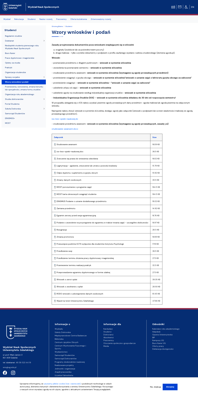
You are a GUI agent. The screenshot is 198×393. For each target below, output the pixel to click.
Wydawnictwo (61, 352)
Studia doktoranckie (14, 99)
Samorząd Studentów (15, 113)
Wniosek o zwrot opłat (67, 279)
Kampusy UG (158, 340)
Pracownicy (108, 340)
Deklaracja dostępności (162, 349)
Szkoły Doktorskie (63, 332)
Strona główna (57, 26)
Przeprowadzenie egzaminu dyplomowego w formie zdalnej (83, 272)
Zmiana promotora (65, 237)
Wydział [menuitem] (7, 19)
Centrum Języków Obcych (66, 342)
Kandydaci (108, 329)
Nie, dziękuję (155, 387)
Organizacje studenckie (15, 72)
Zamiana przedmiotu (66, 208)
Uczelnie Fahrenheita (64, 375)
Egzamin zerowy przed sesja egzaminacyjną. (76, 215)
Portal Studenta (12, 104)
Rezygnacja (62, 229)
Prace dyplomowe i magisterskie (19, 58)
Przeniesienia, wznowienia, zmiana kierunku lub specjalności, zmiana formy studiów (24, 88)
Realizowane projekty (64, 365)
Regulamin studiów (13, 36)
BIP (153, 337)
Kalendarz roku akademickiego (166, 329)
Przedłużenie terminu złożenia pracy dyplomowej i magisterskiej (85, 258)
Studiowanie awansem (67, 144)
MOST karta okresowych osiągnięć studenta (76, 194)
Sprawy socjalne (12, 77)
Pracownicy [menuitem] (61, 19)
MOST (8, 123)
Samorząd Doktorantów (66, 358)
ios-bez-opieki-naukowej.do (65, 119)
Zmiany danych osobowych (69, 180)
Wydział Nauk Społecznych (43, 6)
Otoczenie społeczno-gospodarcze (119, 343)
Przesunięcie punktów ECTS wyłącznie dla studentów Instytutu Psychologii (90, 244)
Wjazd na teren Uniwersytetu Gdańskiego (75, 301)
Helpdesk (156, 332)
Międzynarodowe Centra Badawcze (71, 335)
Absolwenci (108, 337)
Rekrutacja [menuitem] (19, 19)
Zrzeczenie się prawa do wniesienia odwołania (77, 158)
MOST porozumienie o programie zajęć (74, 187)
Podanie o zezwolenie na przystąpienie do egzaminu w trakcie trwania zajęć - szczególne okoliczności (102, 222)
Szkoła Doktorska (13, 108)
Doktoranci (108, 334)
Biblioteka (59, 339)
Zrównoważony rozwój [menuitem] (101, 19)
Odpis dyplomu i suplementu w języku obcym (77, 173)
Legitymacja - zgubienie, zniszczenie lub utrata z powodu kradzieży (87, 166)
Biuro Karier (10, 53)
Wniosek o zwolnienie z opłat (70, 286)
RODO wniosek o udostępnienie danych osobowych (80, 293)
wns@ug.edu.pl (9, 367)
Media (106, 346)
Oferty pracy (158, 346)
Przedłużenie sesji (64, 251)
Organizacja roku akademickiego (19, 94)
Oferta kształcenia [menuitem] (78, 19)
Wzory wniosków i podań (17, 82)
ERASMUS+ (10, 118)
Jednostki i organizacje (65, 368)
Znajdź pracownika (63, 372)
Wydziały (59, 329)
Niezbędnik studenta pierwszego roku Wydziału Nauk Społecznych (22, 47)
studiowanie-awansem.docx (65, 129)
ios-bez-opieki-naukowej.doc (70, 151)
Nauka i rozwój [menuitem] (45, 19)
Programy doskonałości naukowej (70, 362)
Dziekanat (9, 41)
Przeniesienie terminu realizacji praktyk (74, 265)
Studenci (68, 26)
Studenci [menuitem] (32, 19)
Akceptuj (170, 387)
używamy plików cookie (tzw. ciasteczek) (62, 384)
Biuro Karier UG (159, 343)
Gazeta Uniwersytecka (162, 334)
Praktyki (8, 67)
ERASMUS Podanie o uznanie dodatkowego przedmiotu (81, 201)
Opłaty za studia (12, 63)
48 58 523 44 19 (23, 362)
